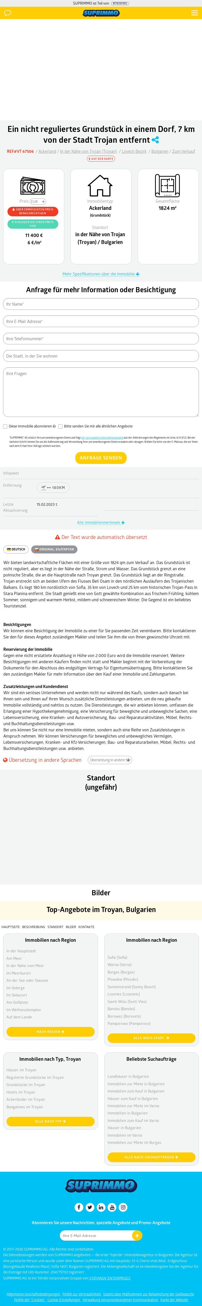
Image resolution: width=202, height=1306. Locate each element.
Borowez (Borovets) (124, 1016)
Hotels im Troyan (20, 1092)
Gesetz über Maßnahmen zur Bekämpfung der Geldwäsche (148, 1294)
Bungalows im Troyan (24, 1106)
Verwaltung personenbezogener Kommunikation (121, 1299)
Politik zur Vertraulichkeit (82, 1294)
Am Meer (14, 958)
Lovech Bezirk (134, 151)
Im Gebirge (15, 987)
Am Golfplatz (17, 1002)
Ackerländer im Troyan (25, 1099)
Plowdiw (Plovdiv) (123, 979)
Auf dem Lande (19, 1016)
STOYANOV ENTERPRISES (109, 1278)
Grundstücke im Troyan (25, 1084)
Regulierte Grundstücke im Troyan (35, 1077)
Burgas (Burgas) (121, 972)
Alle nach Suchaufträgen (151, 1157)
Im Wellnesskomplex (23, 1009)
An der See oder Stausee (27, 980)
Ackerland (47, 151)
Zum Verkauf (183, 151)
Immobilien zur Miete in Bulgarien (136, 1083)
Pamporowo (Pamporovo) (129, 1023)
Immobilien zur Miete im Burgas (134, 1142)
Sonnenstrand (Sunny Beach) (132, 986)
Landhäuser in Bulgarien (128, 1076)
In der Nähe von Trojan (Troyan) (88, 151)
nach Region (50, 1032)
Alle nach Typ (50, 1121)
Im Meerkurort (18, 973)
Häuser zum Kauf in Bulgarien (133, 1098)
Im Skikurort (16, 995)
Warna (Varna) (120, 964)
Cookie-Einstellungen (64, 1299)
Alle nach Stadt (151, 1038)
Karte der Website (174, 1299)
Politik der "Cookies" (30, 1299)
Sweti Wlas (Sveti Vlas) (127, 1001)
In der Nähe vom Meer (25, 965)
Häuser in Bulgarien (124, 1127)
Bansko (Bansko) (121, 1008)
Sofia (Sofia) (117, 957)
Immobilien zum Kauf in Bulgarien (136, 1091)
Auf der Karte (101, 159)
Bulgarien (159, 151)
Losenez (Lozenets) (124, 993)
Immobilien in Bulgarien (128, 1112)
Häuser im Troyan (21, 1069)
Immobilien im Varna (125, 1135)
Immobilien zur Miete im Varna (133, 1105)
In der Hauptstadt (21, 950)
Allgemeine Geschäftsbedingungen (34, 1294)
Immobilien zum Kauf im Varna (133, 1120)
